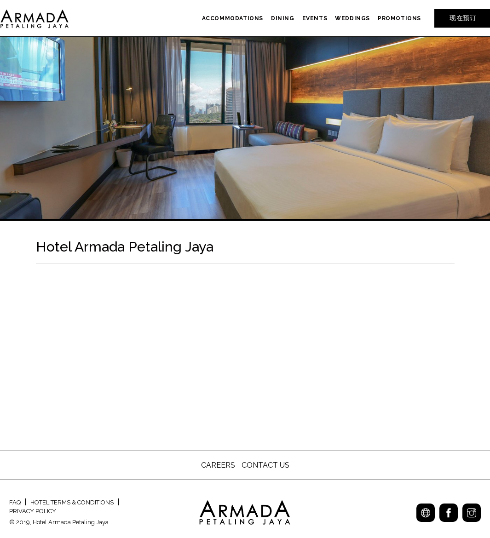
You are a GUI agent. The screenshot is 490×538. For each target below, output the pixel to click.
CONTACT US (265, 465)
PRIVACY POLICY (32, 511)
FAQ (15, 502)
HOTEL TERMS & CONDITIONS (72, 502)
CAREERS (219, 465)
